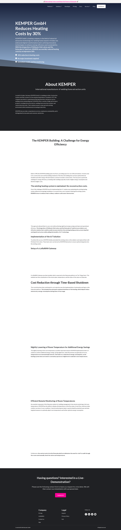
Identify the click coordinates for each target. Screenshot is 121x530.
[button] (101, 6)
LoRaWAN (41, 516)
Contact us (41, 519)
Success (87, 6)
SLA (63, 519)
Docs (80, 6)
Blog (94, 6)
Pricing (75, 6)
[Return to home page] (22, 6)
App (40, 522)
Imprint (64, 513)
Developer (67, 6)
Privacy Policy (65, 516)
